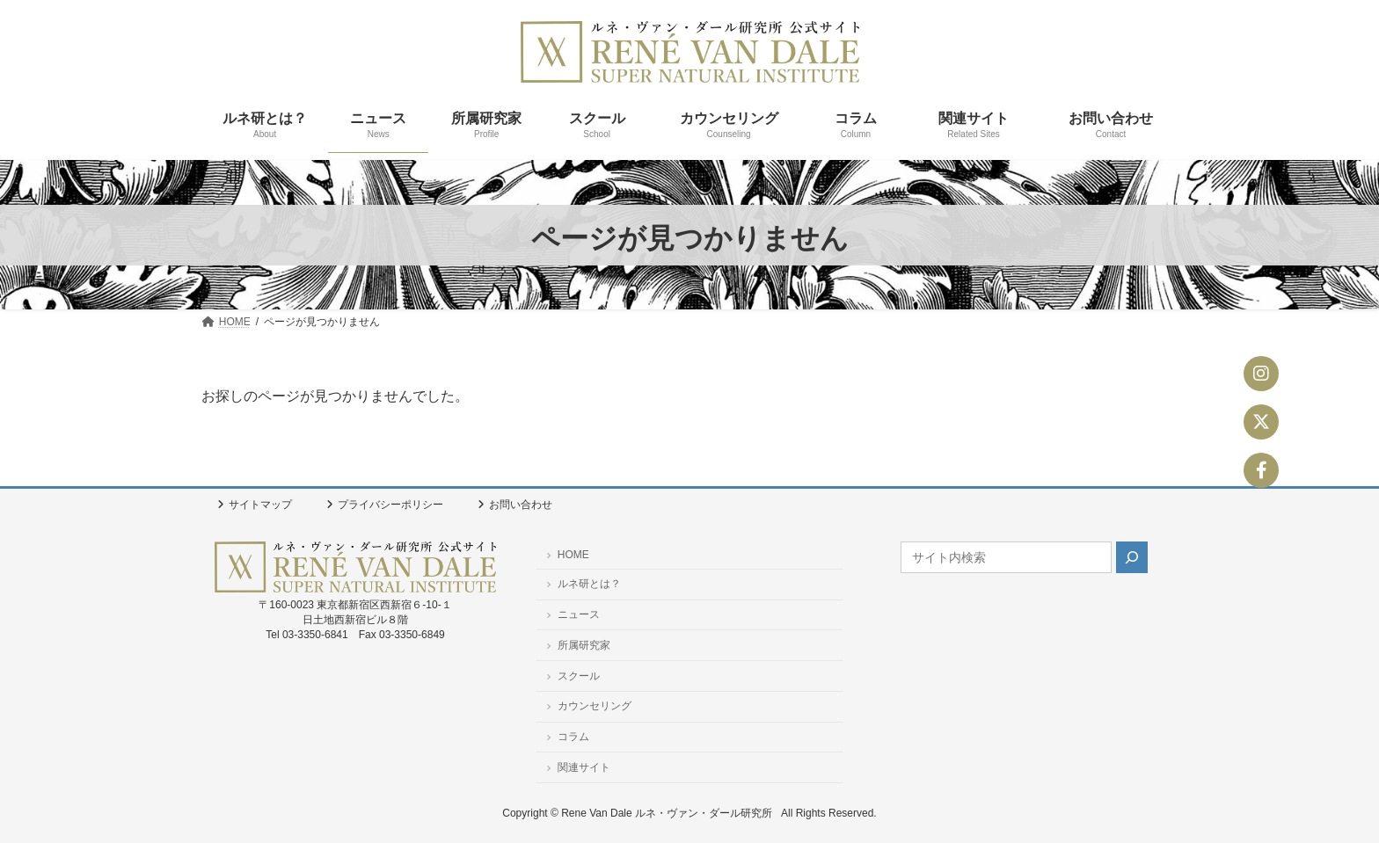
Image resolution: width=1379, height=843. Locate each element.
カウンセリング (588, 706)
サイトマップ (254, 504)
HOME (567, 555)
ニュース (573, 614)
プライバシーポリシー (384, 504)
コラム (567, 736)
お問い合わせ (515, 504)
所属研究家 (578, 644)
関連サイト (578, 766)
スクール (573, 675)
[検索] (1132, 557)
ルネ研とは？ (583, 584)
